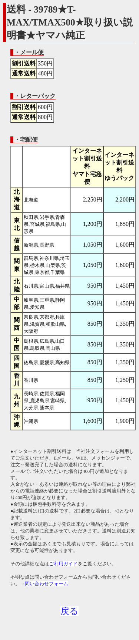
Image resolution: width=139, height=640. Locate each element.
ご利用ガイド (63, 563)
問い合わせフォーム (46, 583)
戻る (69, 611)
